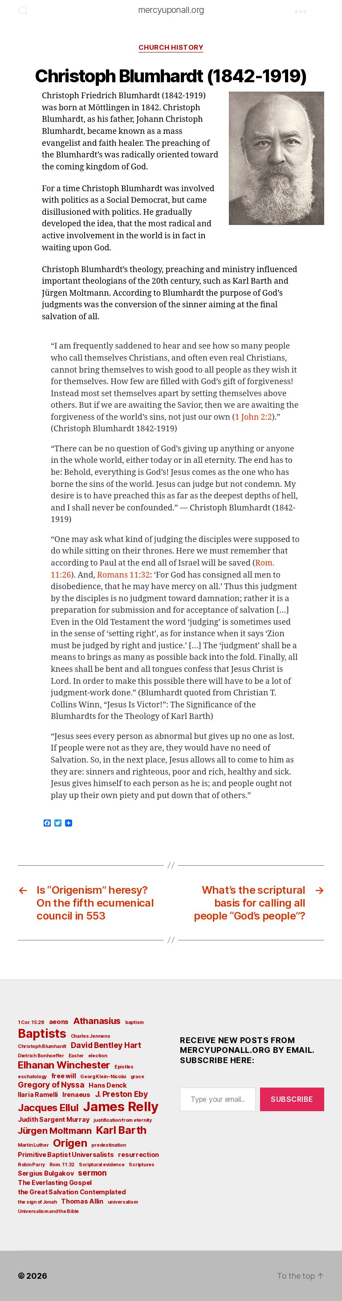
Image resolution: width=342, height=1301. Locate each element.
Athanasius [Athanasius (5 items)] (97, 1021)
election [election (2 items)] (97, 1056)
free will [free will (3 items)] (63, 1076)
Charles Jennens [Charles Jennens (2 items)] (90, 1036)
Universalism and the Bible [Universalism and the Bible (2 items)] (48, 1211)
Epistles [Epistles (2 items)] (124, 1067)
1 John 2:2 (253, 417)
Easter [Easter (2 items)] (76, 1056)
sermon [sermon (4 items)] (92, 1172)
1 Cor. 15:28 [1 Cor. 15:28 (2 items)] (31, 1022)
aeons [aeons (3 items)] (59, 1021)
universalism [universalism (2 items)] (123, 1202)
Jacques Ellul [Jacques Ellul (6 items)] (48, 1107)
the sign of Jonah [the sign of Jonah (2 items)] (37, 1202)
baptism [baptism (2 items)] (134, 1022)
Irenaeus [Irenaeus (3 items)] (76, 1094)
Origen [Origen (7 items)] (70, 1142)
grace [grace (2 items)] (137, 1077)
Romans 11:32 (123, 575)
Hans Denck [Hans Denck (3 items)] (107, 1085)
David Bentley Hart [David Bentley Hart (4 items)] (106, 1045)
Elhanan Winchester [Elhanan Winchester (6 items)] (64, 1065)
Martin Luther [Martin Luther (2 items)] (33, 1145)
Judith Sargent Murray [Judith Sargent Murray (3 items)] (53, 1119)
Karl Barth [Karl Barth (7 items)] (121, 1130)
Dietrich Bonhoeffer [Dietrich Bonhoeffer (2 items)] (41, 1056)
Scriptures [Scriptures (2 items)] (141, 1165)
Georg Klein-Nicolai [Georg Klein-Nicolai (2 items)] (103, 1077)
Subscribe (292, 1099)
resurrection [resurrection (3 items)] (138, 1154)
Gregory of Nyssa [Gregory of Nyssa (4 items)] (51, 1084)
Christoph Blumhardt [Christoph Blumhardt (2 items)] (42, 1046)
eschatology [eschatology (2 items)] (32, 1077)
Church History (171, 48)
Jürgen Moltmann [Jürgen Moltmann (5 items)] (55, 1130)
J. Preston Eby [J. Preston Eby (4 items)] (121, 1094)
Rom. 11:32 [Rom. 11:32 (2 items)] (61, 1165)
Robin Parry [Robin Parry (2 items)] (31, 1165)
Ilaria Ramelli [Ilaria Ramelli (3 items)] (38, 1094)
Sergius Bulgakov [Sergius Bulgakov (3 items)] (46, 1173)
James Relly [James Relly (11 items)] (120, 1106)
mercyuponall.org (171, 9)
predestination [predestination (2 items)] (108, 1145)
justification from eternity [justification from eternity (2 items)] (123, 1120)
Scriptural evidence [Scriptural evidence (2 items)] (102, 1165)
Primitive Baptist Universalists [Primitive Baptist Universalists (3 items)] (66, 1154)
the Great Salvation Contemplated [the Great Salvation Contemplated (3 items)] (72, 1192)
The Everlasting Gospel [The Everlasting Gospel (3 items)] (55, 1182)
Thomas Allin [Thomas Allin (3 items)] (82, 1201)
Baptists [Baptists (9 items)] (42, 1033)
